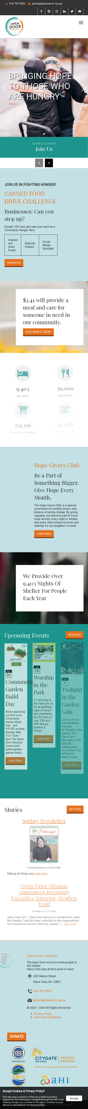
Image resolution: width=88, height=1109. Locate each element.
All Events (74, 634)
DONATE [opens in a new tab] (17, 1036)
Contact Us (14, 262)
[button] (83, 88)
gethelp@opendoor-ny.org (47, 3)
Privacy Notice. (37, 1105)
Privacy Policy (43, 1014)
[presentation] (41, 11)
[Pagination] (44, 134)
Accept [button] (74, 1098)
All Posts (75, 809)
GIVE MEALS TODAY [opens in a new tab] (38, 332)
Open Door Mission (42, 955)
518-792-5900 (17, 3)
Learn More (44, 533)
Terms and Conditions (47, 1017)
